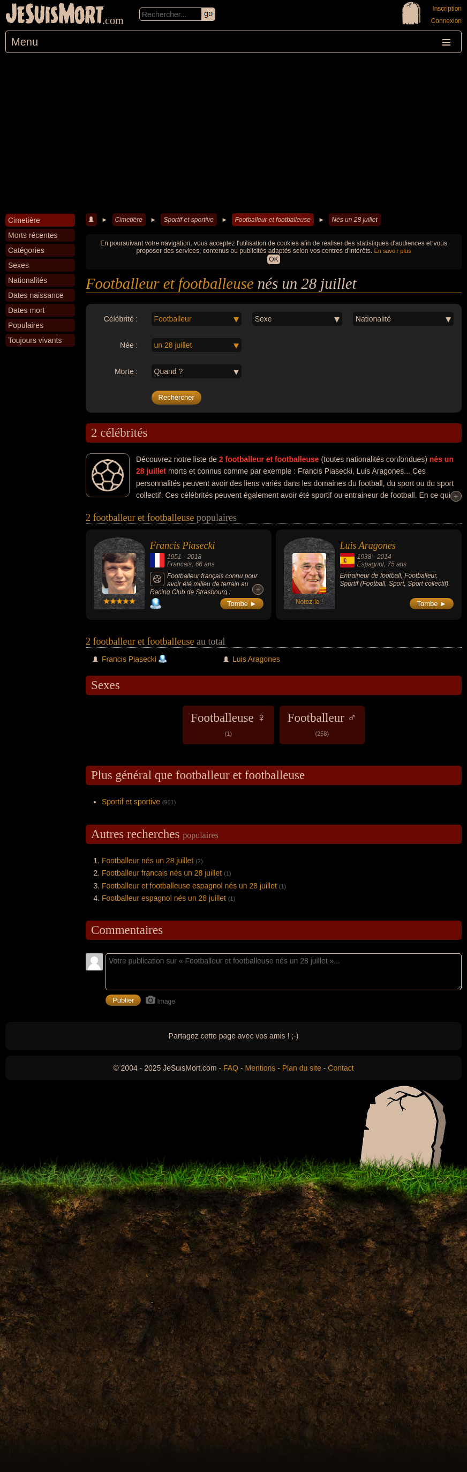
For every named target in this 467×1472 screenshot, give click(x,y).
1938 (364, 557)
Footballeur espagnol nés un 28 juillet (164, 898)
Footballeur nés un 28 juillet (147, 860)
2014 (384, 557)
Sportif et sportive (188, 219)
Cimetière (128, 219)
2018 (194, 557)
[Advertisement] (233, 133)
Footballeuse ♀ (228, 724)
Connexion (446, 21)
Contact (340, 1068)
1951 (174, 557)
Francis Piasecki (182, 545)
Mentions (260, 1068)
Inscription (447, 8)
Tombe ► (242, 604)
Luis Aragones (368, 545)
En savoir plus (392, 251)
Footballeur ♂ (322, 724)
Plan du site (301, 1068)
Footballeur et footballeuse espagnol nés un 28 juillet (189, 885)
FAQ (230, 1068)
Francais (179, 564)
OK (273, 259)
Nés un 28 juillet (354, 219)
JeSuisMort (54, 15)
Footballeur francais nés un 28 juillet (162, 873)
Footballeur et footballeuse (272, 219)
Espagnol (370, 564)
